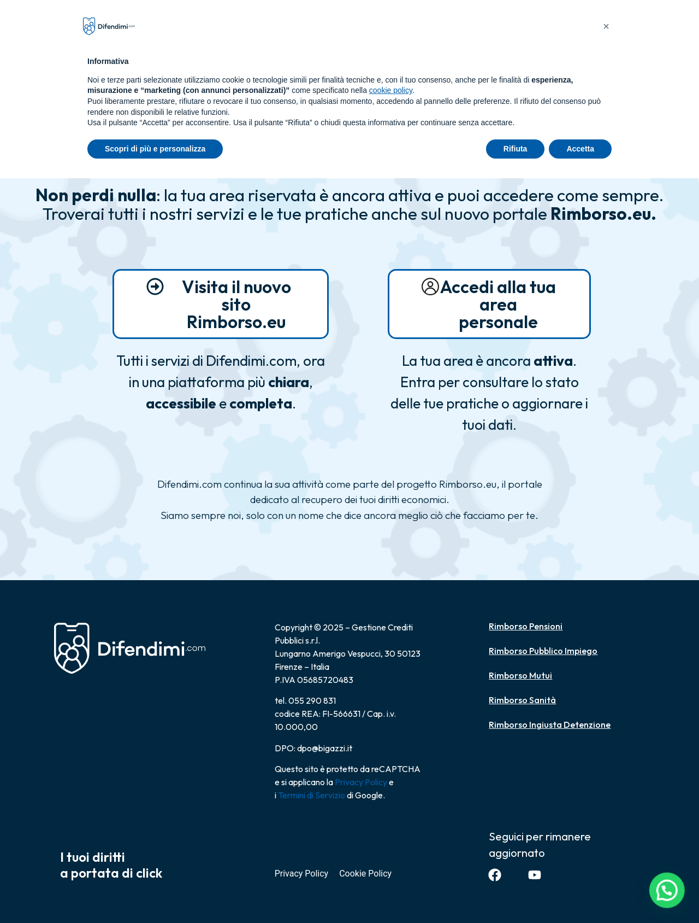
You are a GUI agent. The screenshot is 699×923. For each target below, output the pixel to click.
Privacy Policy (361, 781)
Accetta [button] (580, 148)
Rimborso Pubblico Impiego (543, 650)
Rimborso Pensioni (525, 626)
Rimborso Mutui (520, 675)
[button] (669, 896)
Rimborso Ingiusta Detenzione (550, 724)
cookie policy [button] (390, 90)
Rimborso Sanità (522, 699)
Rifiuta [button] (515, 148)
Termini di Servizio (311, 795)
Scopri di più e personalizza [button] (155, 148)
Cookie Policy (365, 873)
